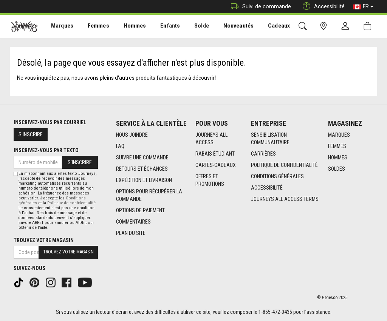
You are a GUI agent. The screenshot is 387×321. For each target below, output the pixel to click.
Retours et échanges (142, 169)
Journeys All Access (211, 138)
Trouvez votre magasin (44, 240)
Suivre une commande (142, 157)
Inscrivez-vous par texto (46, 150)
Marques (61, 27)
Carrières (263, 154)
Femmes (95, 27)
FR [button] (363, 7)
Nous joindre (132, 135)
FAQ (120, 146)
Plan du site (131, 233)
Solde (194, 27)
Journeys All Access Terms (285, 199)
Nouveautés (229, 27)
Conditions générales (277, 176)
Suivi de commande (259, 6)
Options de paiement (140, 210)
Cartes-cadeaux (215, 165)
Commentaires (133, 222)
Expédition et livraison (144, 180)
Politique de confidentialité (284, 165)
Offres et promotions (209, 180)
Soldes (336, 169)
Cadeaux (267, 27)
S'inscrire (31, 134)
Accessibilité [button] (322, 6)
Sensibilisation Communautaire (270, 138)
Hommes (130, 27)
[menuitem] (61, 26)
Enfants (164, 27)
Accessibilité (267, 188)
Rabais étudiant (215, 154)
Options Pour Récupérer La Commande (149, 195)
